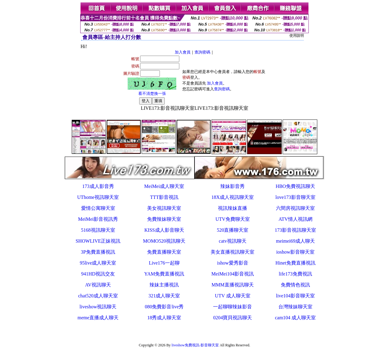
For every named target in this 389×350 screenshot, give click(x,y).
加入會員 (183, 52)
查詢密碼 (202, 52)
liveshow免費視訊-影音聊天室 (195, 345)
